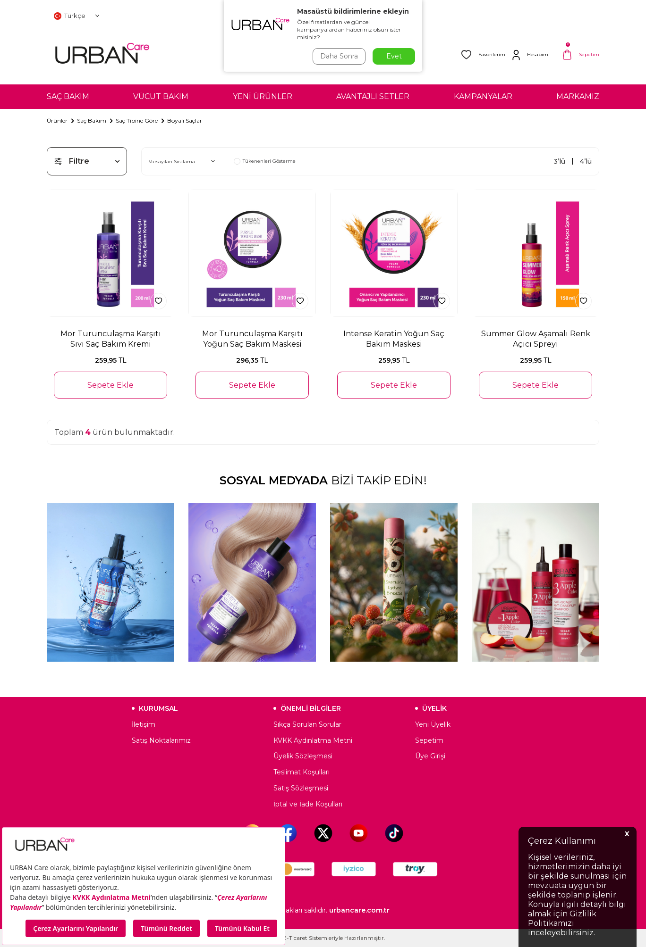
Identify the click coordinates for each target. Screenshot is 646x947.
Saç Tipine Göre (137, 120)
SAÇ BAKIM (68, 96)
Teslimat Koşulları (301, 772)
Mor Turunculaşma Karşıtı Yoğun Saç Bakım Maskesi (252, 338)
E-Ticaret (295, 937)
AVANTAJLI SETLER (372, 96)
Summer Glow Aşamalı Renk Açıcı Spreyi (535, 338)
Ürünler (57, 120)
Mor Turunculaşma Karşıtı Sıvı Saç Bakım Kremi (110, 338)
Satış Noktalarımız (161, 740)
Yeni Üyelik (432, 724)
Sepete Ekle (110, 385)
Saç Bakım (91, 120)
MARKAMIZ (577, 96)
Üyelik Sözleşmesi (302, 756)
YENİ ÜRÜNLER (262, 96)
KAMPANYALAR (483, 96)
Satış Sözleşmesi (300, 788)
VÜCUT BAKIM (160, 96)
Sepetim (429, 740)
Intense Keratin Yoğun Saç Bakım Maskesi (393, 338)
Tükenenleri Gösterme (265, 161)
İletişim (143, 724)
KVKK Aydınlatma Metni (312, 740)
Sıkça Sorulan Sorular (307, 724)
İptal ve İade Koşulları (307, 804)
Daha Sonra (339, 56)
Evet (394, 56)
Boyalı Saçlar (184, 120)
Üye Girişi (430, 756)
